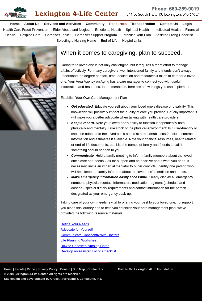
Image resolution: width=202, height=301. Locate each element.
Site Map (79, 269)
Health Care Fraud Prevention (25, 30)
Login (187, 24)
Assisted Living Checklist (174, 35)
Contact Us (169, 24)
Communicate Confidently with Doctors (90, 235)
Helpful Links (132, 41)
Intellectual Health (167, 30)
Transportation (143, 24)
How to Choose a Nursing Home (85, 246)
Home (15, 24)
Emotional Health (108, 30)
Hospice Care (30, 35)
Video (31, 269)
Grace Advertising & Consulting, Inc (75, 278)
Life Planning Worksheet (79, 240)
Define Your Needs (75, 224)
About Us (31, 24)
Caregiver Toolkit (57, 35)
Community (95, 24)
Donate (65, 269)
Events (19, 269)
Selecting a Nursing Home (76, 41)
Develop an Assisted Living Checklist (88, 251)
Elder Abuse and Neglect (71, 30)
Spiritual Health (137, 30)
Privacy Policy (47, 269)
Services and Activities (62, 24)
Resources (118, 24)
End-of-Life (109, 41)
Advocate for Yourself (77, 229)
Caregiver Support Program (96, 35)
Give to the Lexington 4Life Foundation (145, 269)
